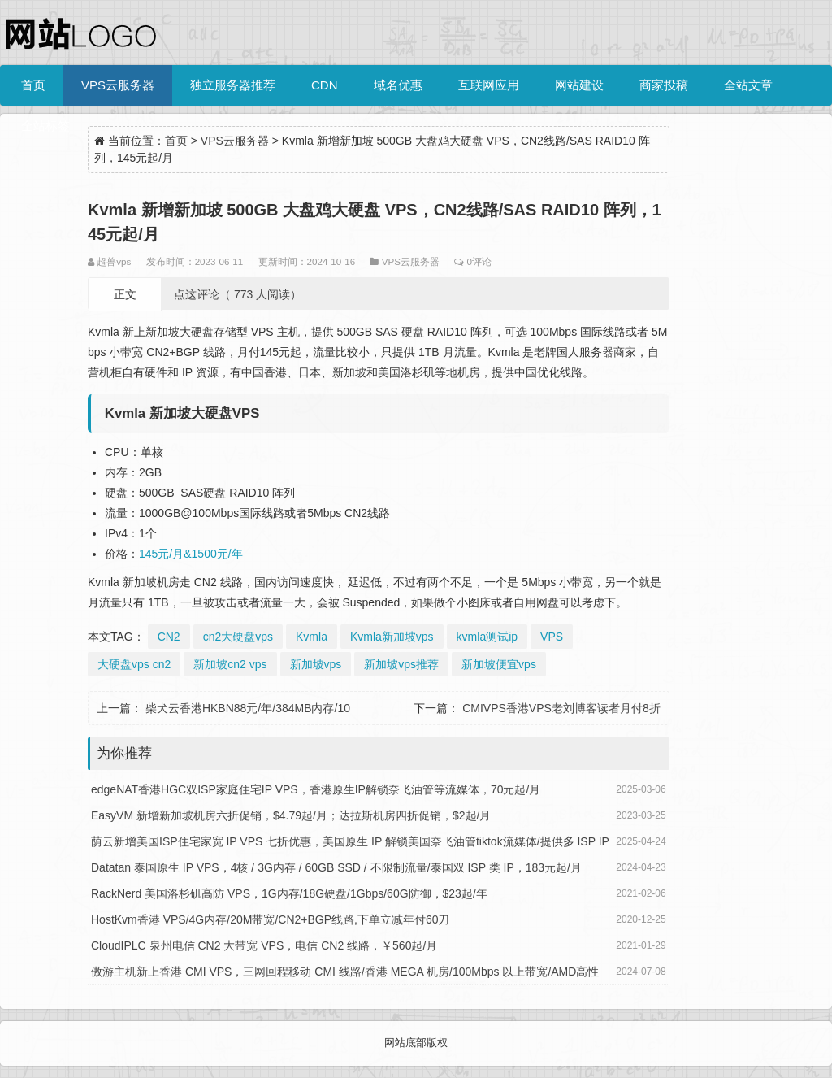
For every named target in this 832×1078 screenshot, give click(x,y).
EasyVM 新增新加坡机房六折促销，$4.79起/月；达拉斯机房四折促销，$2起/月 (291, 815)
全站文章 (748, 85)
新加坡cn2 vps (229, 664)
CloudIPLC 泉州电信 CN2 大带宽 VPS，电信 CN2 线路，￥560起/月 (264, 945)
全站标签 (45, 126)
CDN (324, 85)
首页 (33, 85)
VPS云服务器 (117, 85)
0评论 (478, 261)
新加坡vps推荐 (401, 664)
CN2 (169, 636)
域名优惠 (398, 85)
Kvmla (311, 636)
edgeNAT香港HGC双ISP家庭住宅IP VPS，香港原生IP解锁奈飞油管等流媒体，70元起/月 (315, 789)
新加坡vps (316, 664)
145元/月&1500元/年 (191, 553)
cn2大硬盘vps (238, 636)
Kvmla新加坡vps (392, 636)
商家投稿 (663, 85)
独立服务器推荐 (232, 85)
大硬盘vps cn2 (134, 664)
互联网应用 (488, 85)
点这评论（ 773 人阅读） (237, 294)
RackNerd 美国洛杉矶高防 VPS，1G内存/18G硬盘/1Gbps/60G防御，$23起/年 (289, 893)
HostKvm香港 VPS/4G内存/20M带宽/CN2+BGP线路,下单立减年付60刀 (270, 919)
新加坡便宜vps (499, 664)
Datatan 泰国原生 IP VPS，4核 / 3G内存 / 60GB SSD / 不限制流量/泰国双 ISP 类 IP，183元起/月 (336, 867)
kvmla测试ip (487, 636)
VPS (551, 636)
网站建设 (579, 85)
